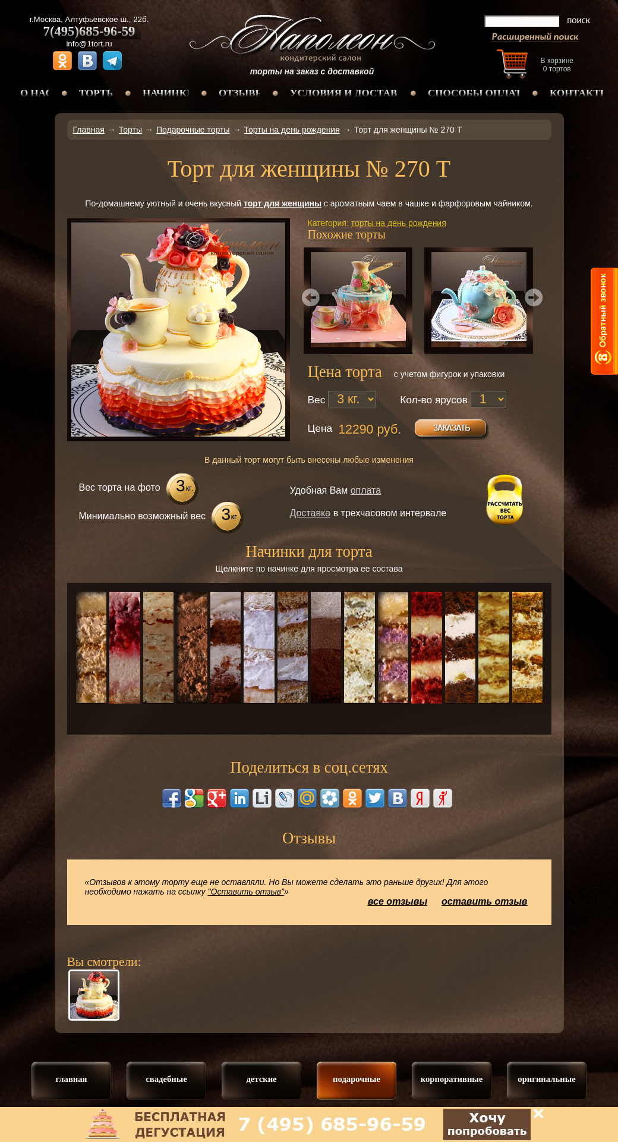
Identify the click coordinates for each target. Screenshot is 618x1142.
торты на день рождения (398, 223)
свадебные (166, 1079)
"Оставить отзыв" (246, 891)
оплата (366, 490)
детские (261, 1079)
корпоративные (452, 1079)
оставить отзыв (485, 901)
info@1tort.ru (89, 43)
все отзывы (397, 901)
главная (71, 1079)
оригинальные (546, 1079)
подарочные (356, 1079)
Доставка (310, 513)
